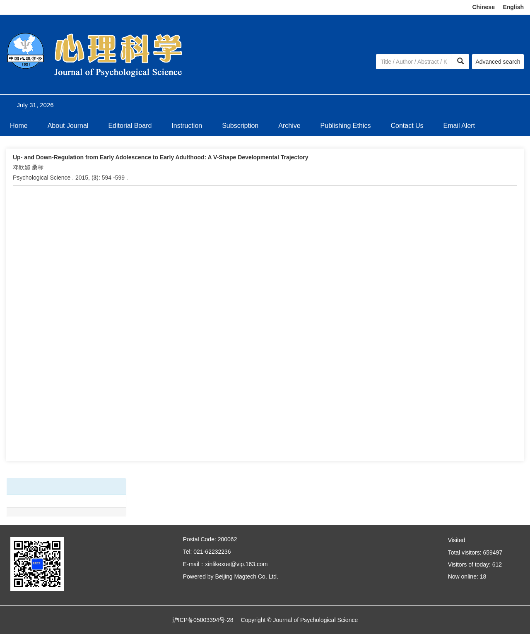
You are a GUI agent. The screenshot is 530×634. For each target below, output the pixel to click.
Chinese (483, 7)
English (513, 7)
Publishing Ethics (345, 125)
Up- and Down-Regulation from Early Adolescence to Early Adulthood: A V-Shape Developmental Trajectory (160, 157)
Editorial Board (130, 125)
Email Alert (459, 125)
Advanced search (497, 61)
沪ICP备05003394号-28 (203, 620)
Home (19, 125)
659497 (492, 552)
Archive (289, 125)
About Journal (68, 125)
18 (483, 576)
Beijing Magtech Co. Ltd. (246, 576)
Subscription (240, 125)
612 (497, 564)
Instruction (186, 125)
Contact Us (406, 125)
